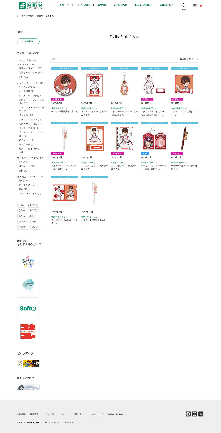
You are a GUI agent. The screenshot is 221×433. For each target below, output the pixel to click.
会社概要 (21, 414)
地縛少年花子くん (59, 108)
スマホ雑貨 (24, 91)
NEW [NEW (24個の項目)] (21, 205)
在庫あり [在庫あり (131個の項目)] (23, 221)
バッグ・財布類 (27, 128)
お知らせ (64, 5)
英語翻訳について (71, 422)
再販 (145, 153)
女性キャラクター (28, 72)
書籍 (21, 189)
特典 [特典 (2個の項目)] (34, 221)
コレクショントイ (28, 193)
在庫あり (57, 99)
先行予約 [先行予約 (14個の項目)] (34, 210)
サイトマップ (96, 414)
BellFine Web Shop (143, 5)
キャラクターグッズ (65, 68)
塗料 (21, 170)
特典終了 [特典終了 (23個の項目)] (23, 227)
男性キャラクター (28, 68)
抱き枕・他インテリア (30, 148)
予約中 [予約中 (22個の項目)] (22, 210)
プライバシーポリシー (52, 422)
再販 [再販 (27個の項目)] (31, 216)
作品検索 (27, 41)
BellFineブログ (166, 5)
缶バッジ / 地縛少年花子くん (64, 111)
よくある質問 (83, 5)
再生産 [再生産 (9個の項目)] (22, 216)
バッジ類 (23, 115)
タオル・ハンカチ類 (29, 95)
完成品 (22, 162)
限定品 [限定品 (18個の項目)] (35, 227)
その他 (22, 77)
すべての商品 (24, 60)
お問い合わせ (120, 5)
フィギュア (23, 64)
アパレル (23, 140)
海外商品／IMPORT (27, 177)
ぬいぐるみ (24, 144)
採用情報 (102, 5)
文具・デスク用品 (28, 124)
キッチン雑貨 (26, 87)
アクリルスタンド (28, 119)
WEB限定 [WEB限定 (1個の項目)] (33, 205)
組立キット (24, 166)
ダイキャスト (26, 185)
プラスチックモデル (27, 158)
